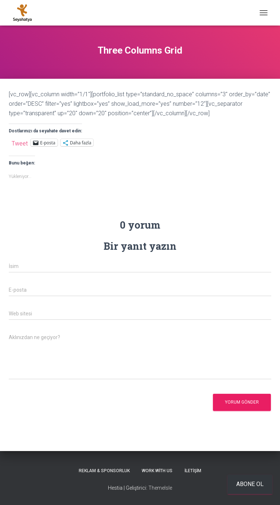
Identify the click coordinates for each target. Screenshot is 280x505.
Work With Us (157, 470)
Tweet (20, 142)
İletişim (192, 470)
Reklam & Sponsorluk (104, 470)
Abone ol (250, 484)
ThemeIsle (160, 488)
